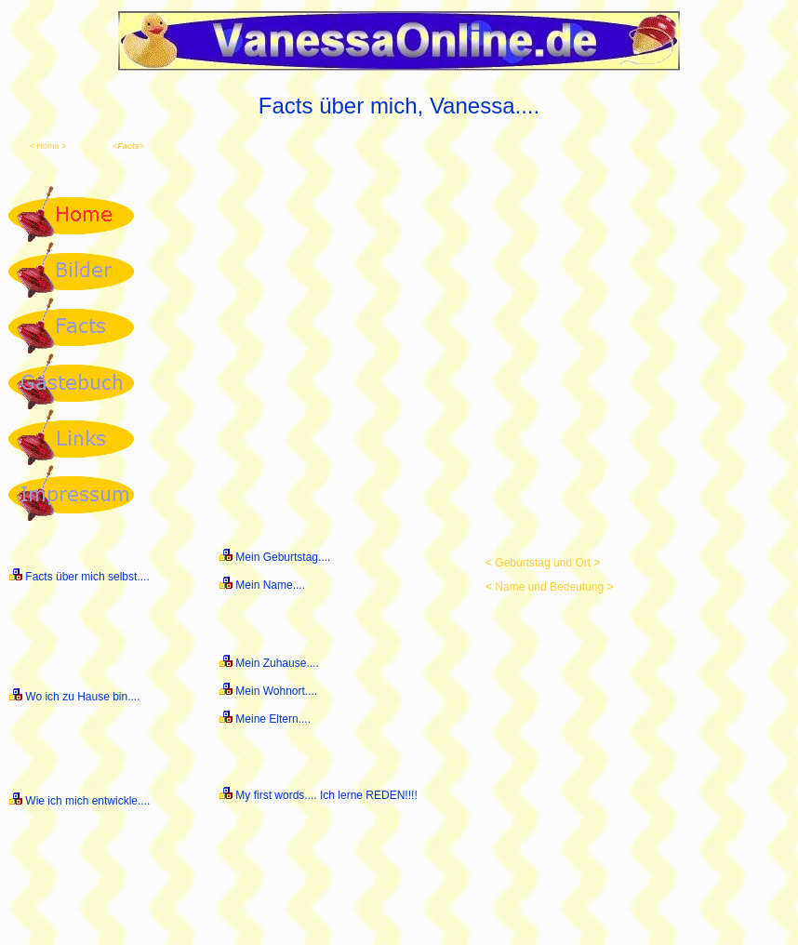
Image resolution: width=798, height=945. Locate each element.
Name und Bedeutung (549, 586)
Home (47, 146)
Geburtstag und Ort (543, 562)
